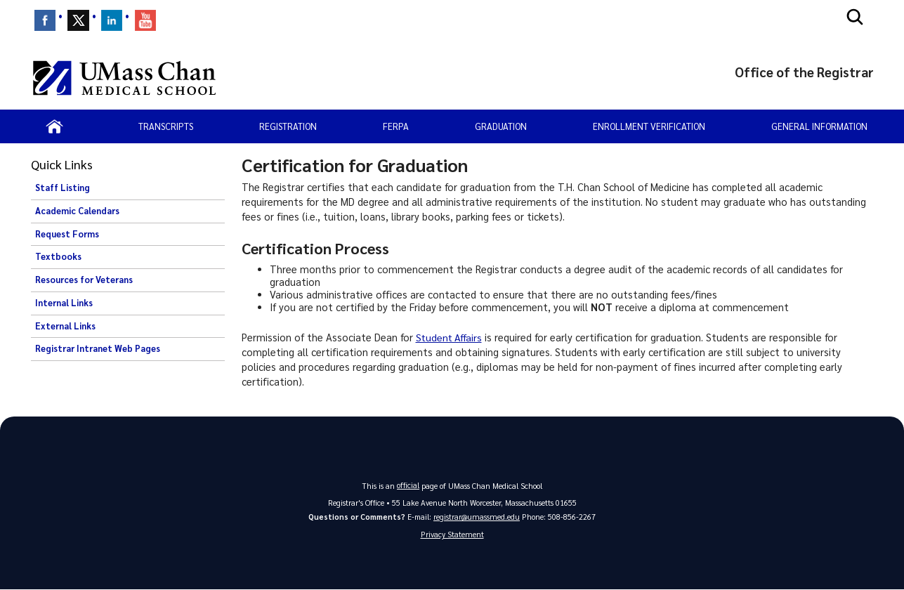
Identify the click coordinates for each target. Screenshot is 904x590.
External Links (65, 326)
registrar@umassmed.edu (476, 516)
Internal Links (64, 302)
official (408, 485)
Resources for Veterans (84, 279)
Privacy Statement (452, 535)
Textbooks (58, 256)
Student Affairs (450, 337)
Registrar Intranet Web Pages (97, 348)
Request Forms (67, 234)
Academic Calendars (77, 210)
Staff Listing (62, 187)
